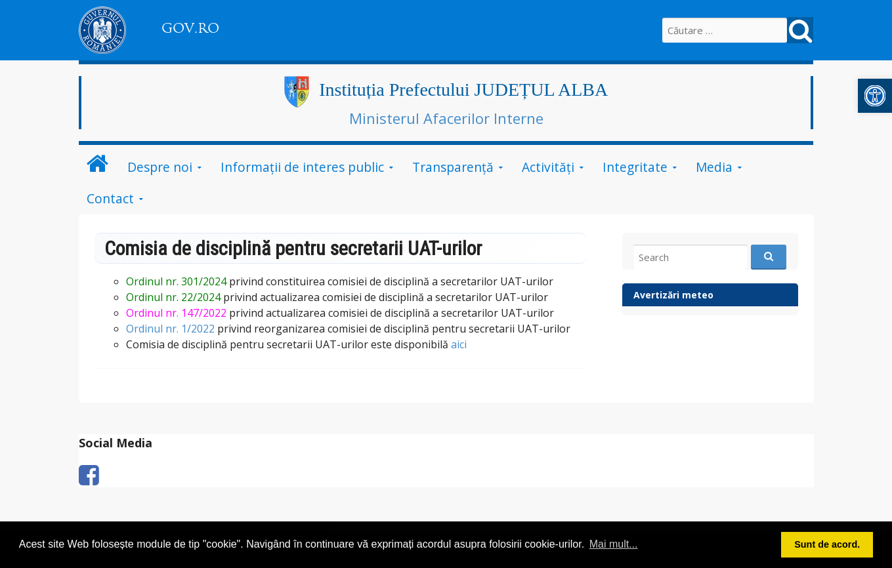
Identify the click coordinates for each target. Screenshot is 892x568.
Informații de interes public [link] (302, 167)
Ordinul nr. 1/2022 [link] (170, 328)
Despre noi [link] (159, 167)
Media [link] (714, 167)
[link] (875, 96)
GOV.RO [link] (190, 28)
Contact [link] (110, 198)
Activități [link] (548, 167)
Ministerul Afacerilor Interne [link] (446, 118)
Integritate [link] (635, 167)
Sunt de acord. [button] (827, 544)
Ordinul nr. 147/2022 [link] (176, 313)
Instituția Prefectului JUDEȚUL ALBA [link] (463, 89)
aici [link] (459, 344)
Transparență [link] (453, 167)
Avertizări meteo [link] (673, 295)
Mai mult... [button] (613, 544)
